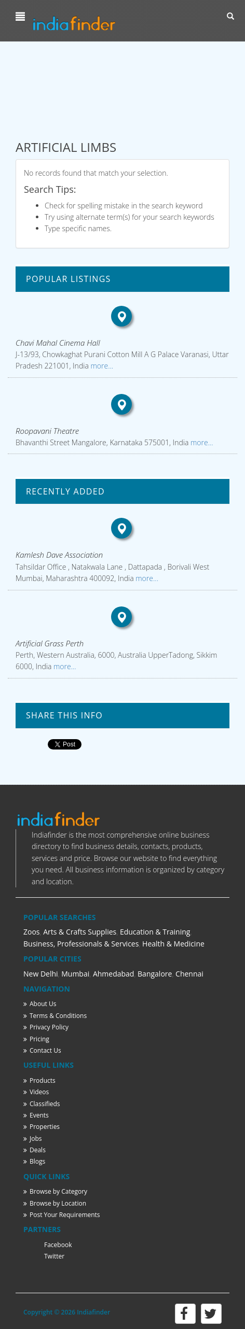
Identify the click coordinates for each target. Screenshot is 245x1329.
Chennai (189, 974)
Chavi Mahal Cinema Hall (58, 342)
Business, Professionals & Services (81, 944)
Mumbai (75, 974)
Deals (34, 1150)
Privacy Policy (46, 1027)
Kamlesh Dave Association (59, 554)
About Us (39, 1003)
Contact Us (42, 1050)
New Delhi (40, 974)
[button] (22, 17)
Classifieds (41, 1103)
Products (39, 1080)
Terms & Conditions (55, 1015)
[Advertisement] (122, 90)
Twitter (54, 1256)
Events (36, 1115)
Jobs (32, 1138)
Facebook (58, 1244)
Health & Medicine (173, 944)
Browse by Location (54, 1203)
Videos (36, 1091)
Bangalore (155, 974)
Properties (41, 1126)
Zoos (31, 932)
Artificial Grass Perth (50, 643)
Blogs (34, 1161)
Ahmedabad (113, 974)
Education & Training (155, 932)
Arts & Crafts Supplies (79, 932)
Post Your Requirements (61, 1214)
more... (101, 366)
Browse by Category (55, 1191)
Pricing (36, 1039)
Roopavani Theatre (47, 431)
